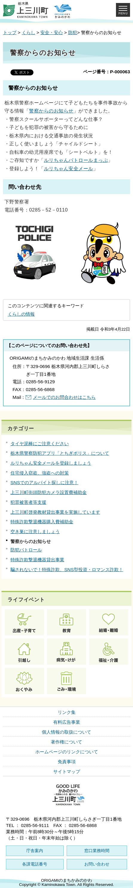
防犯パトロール (26, 549)
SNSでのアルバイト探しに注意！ (44, 482)
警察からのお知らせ (51, 110)
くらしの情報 (21, 314)
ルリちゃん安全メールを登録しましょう (50, 463)
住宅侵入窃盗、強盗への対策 (39, 472)
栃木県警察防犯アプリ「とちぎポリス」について (59, 453)
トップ (9, 32)
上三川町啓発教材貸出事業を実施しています (55, 512)
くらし (28, 32)
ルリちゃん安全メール (68, 168)
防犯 (72, 32)
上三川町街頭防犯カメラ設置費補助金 (48, 492)
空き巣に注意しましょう (35, 531)
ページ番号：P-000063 (106, 71)
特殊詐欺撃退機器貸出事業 (37, 559)
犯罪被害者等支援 (28, 502)
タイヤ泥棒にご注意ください (39, 443)
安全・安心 (51, 32)
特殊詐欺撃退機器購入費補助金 (41, 521)
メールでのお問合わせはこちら (64, 397)
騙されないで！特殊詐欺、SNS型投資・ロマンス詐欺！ (66, 569)
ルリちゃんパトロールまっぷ (76, 160)
